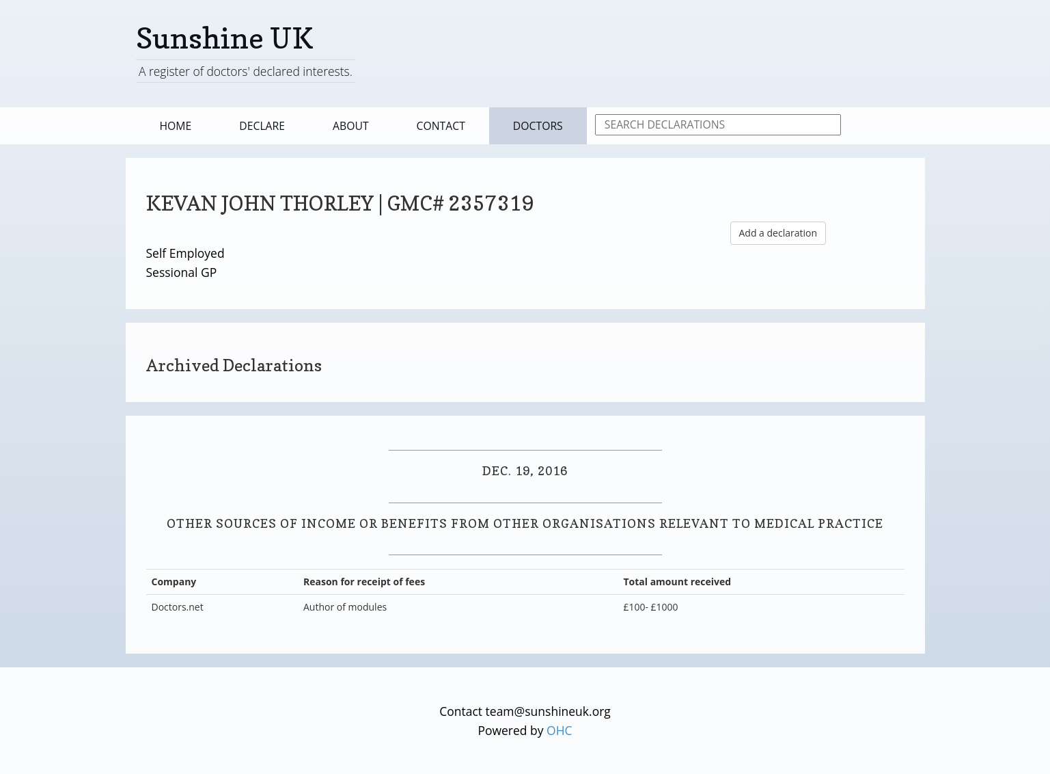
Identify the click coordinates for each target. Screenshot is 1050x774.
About (351, 125)
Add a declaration (778, 232)
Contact (441, 125)
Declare (262, 125)
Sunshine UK (225, 38)
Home (176, 125)
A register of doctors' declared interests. (246, 71)
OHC (559, 730)
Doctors (538, 125)
